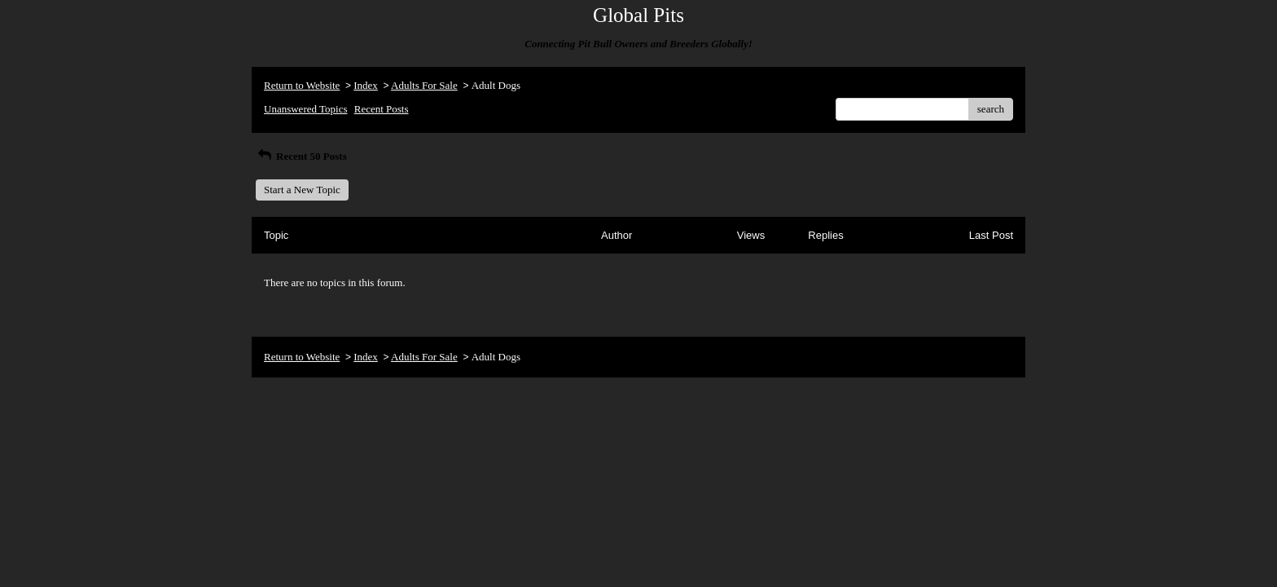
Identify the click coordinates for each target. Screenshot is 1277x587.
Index (365, 85)
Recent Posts (381, 109)
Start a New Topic (302, 189)
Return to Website (302, 85)
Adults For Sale (424, 85)
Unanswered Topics (305, 109)
